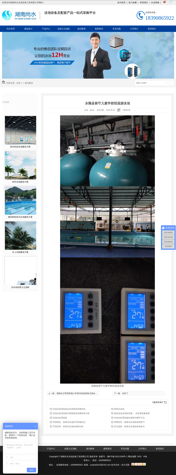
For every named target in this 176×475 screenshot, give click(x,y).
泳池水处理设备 (60, 418)
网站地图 (132, 456)
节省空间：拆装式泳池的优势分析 (68, 426)
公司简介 (134, 29)
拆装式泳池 (119, 409)
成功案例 (81, 29)
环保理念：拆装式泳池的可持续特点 (69, 422)
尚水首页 (11, 29)
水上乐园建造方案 (20, 252)
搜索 (169, 83)
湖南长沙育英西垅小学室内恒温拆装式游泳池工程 (78, 393)
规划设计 (28, 29)
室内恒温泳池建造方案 (20, 147)
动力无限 (125, 465)
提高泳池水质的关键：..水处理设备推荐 (132, 413)
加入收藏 (132, 2)
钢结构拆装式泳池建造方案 (20, 217)
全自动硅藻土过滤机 (20, 287)
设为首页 (121, 2)
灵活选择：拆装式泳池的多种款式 (129, 426)
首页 (18, 83)
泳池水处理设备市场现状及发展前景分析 (71, 413)
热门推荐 (11, 109)
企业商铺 (155, 2)
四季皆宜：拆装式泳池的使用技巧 (129, 422)
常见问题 (117, 29)
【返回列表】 (158, 402)
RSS (139, 456)
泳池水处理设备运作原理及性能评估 (69, 409)
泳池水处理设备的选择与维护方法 (129, 418)
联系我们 (144, 2)
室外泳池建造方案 (20, 182)
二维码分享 (126, 110)
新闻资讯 (99, 29)
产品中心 (46, 29)
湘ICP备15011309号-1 (117, 456)
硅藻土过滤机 (64, 29)
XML (145, 456)
